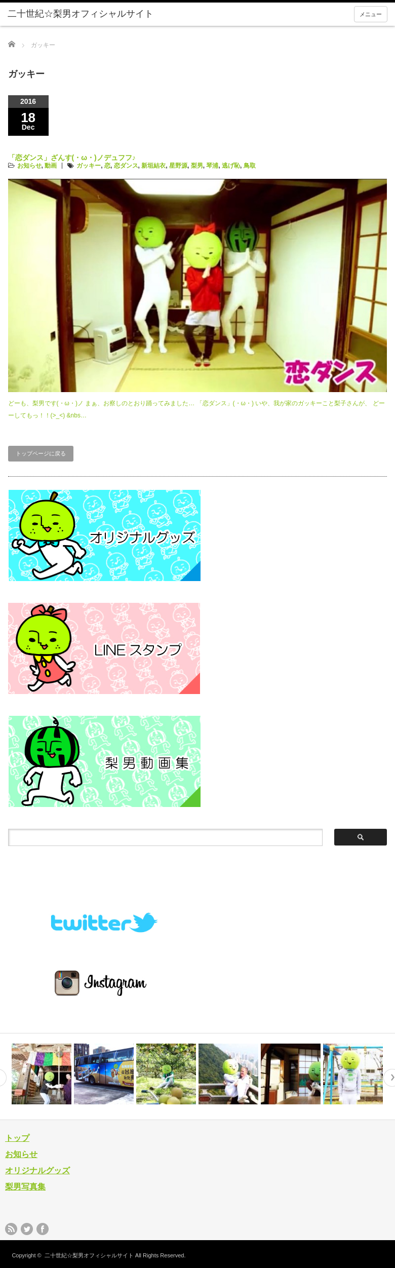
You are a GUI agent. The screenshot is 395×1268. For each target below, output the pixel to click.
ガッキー (88, 165)
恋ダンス (126, 165)
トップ (17, 1138)
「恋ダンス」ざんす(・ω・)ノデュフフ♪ (72, 157)
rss (11, 1229)
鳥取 (250, 165)
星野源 (178, 165)
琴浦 (212, 165)
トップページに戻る (41, 453)
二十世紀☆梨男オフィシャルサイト (89, 1255)
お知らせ (29, 165)
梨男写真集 (25, 1186)
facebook (42, 1229)
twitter (27, 1229)
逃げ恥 (231, 165)
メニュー (371, 14)
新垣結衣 (153, 165)
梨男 (197, 165)
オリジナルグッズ (37, 1170)
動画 (51, 165)
